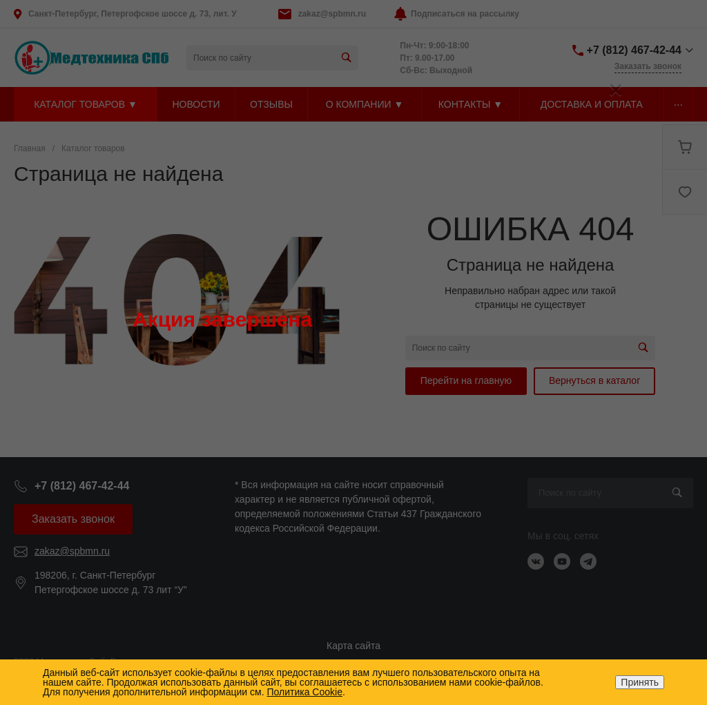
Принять (640, 682)
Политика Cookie (304, 691)
